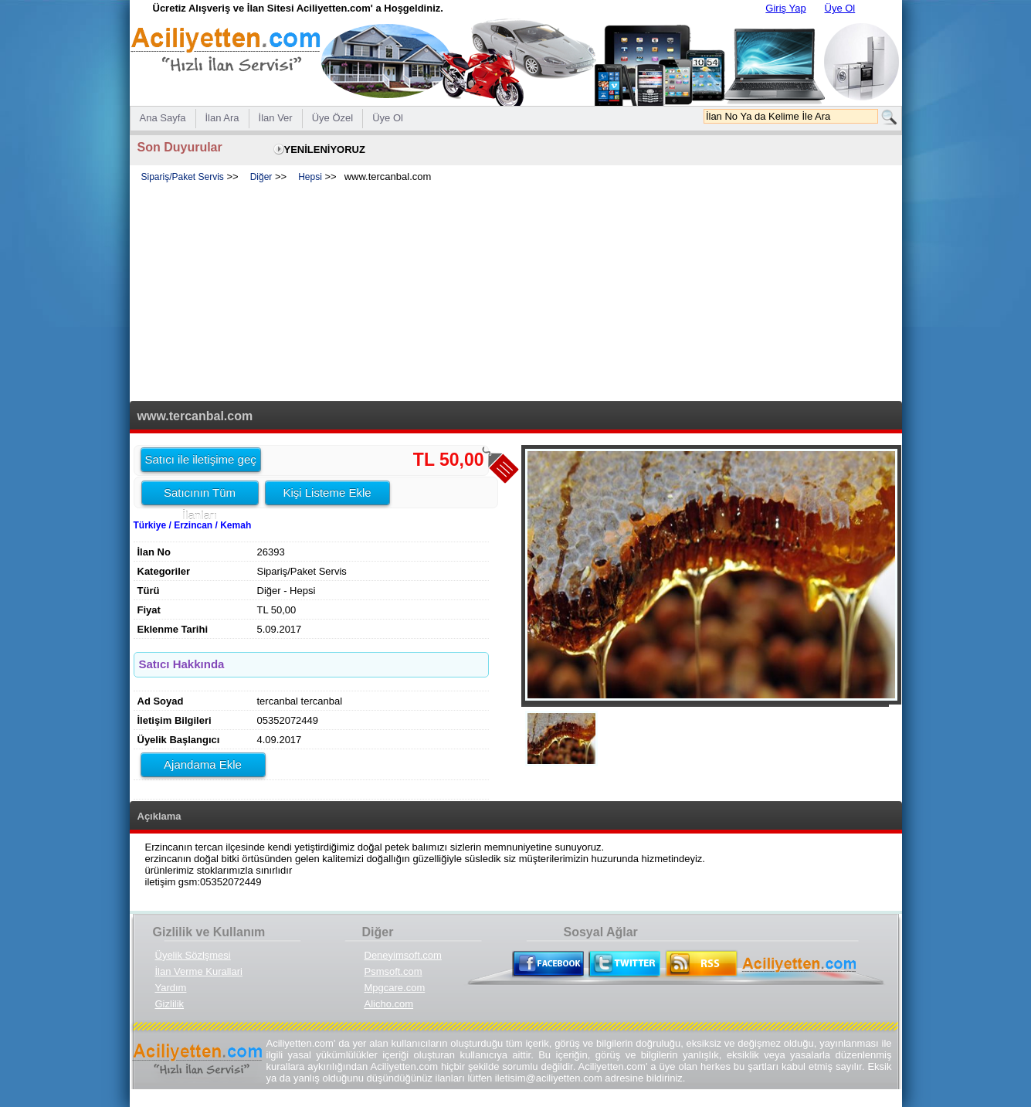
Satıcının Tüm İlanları (200, 495)
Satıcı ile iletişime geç (200, 459)
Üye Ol (840, 8)
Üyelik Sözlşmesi (193, 955)
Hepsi (310, 176)
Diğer (261, 176)
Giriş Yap (785, 8)
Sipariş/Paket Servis (182, 176)
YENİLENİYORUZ (324, 149)
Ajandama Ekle (203, 764)
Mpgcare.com (395, 987)
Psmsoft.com (393, 971)
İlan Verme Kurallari (198, 971)
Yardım (171, 987)
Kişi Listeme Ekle (327, 492)
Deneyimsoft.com (403, 955)
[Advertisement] (516, 293)
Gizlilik (170, 1004)
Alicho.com (389, 1004)
